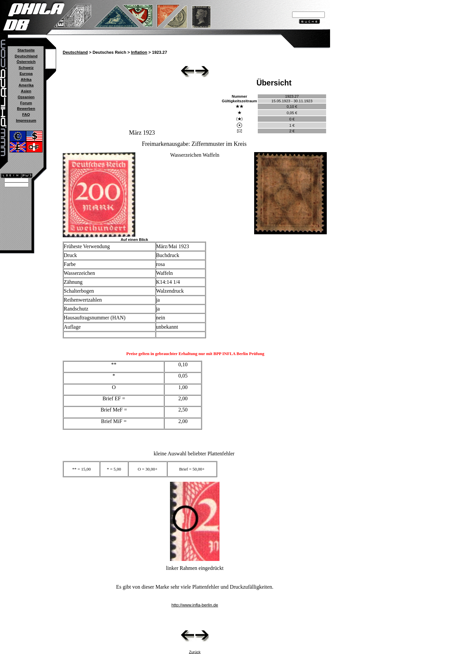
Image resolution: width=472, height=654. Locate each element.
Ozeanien (25, 97)
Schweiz (25, 68)
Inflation (139, 52)
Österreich (26, 62)
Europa (26, 74)
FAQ (26, 114)
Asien (26, 91)
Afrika (26, 80)
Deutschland (26, 56)
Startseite (26, 50)
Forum (26, 103)
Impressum (26, 120)
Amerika (25, 85)
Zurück (194, 652)
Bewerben (26, 109)
